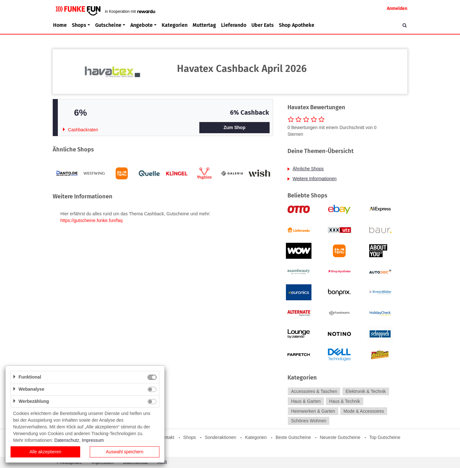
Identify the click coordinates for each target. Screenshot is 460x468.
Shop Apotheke (296, 25)
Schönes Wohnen (308, 421)
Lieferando (233, 25)
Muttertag (204, 25)
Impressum (93, 440)
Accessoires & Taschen (314, 391)
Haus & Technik (344, 401)
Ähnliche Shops (308, 168)
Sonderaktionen (220, 437)
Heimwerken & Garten (313, 411)
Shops (189, 437)
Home (60, 25)
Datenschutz (66, 440)
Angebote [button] (141, 25)
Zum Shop (234, 127)
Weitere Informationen (314, 178)
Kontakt (166, 437)
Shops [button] (79, 25)
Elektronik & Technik (366, 391)
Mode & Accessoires (363, 411)
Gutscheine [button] (108, 25)
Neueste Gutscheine (340, 437)
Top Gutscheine (384, 437)
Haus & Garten (306, 401)
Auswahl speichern (124, 451)
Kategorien (175, 25)
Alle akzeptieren (45, 451)
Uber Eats (262, 25)
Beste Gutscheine (293, 437)
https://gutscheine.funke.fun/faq (91, 220)
